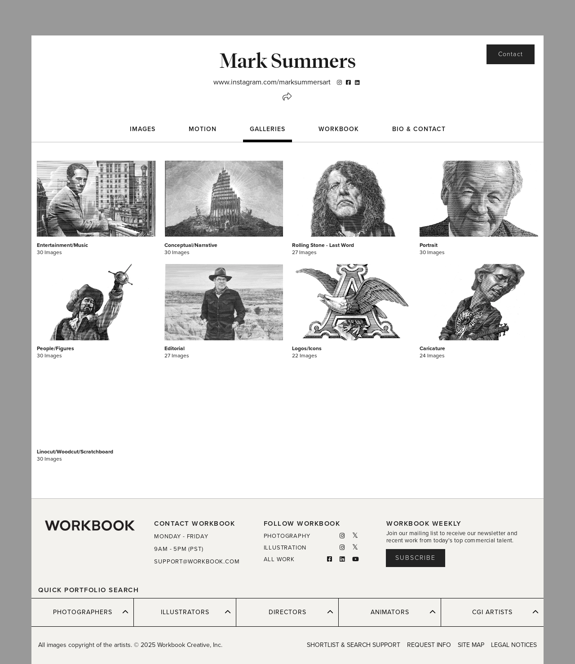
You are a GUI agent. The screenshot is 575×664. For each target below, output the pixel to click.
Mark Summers (287, 60)
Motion (203, 129)
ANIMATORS (403, 612)
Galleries (267, 129)
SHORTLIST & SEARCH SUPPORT (353, 645)
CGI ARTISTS (505, 612)
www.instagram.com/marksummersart (272, 82)
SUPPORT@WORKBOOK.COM (196, 561)
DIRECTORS (301, 612)
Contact (510, 54)
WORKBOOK (338, 129)
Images (142, 129)
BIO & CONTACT (419, 129)
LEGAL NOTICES (514, 645)
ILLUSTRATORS (196, 612)
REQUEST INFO (429, 645)
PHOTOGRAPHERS (91, 612)
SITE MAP (471, 645)
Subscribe (415, 558)
